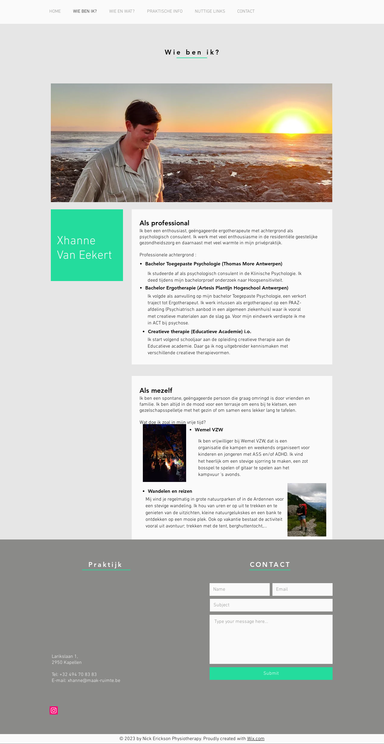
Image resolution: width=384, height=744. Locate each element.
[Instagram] (54, 710)
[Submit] (271, 673)
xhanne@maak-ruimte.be (94, 681)
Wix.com (256, 739)
